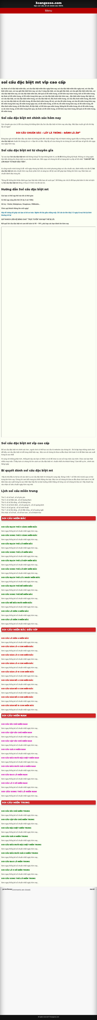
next (93, 889)
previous (6, 889)
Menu (48, 10)
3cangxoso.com (49, 3)
